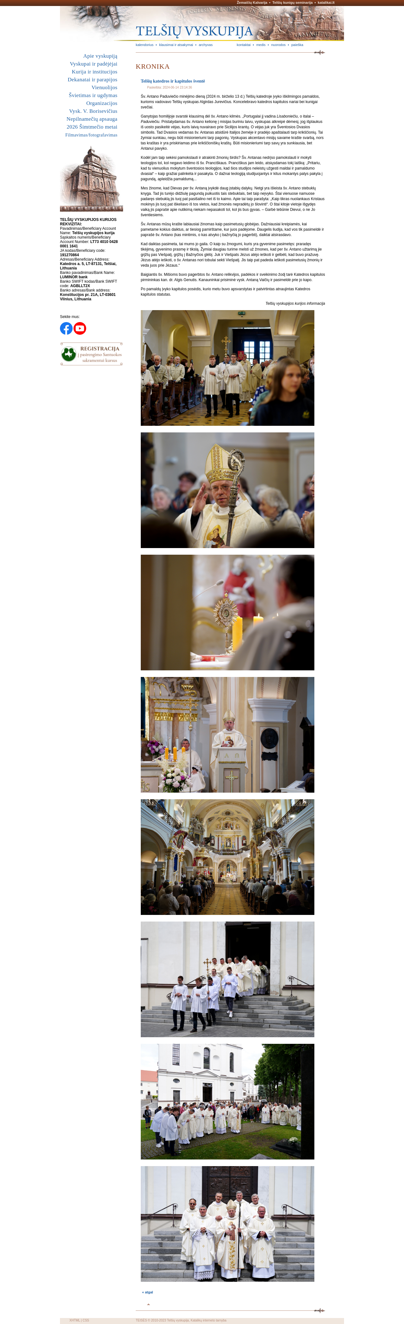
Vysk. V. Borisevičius (93, 111)
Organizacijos (101, 103)
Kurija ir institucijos (94, 72)
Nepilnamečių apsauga (92, 119)
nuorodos (278, 45)
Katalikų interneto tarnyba (208, 1320)
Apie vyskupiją (100, 56)
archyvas (206, 45)
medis (260, 45)
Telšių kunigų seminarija (292, 2)
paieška (297, 45)
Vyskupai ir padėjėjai (93, 64)
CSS (86, 1320)
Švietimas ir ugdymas (93, 95)
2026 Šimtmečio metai (92, 127)
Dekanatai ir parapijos (92, 80)
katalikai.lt (326, 2)
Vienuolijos (104, 87)
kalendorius (144, 45)
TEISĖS (141, 1320)
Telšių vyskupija (178, 1320)
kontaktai (244, 45)
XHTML (74, 1320)
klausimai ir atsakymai (176, 45)
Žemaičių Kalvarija (252, 2)
